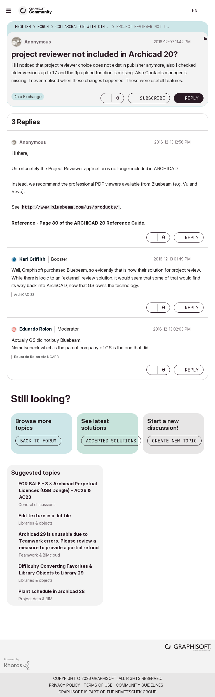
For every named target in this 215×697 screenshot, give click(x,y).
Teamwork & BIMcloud (39, 555)
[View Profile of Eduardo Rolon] (35, 329)
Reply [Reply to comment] (192, 237)
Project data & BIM (35, 598)
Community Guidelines (139, 685)
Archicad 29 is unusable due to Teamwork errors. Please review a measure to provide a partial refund (58, 540)
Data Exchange (28, 96)
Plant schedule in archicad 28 (51, 591)
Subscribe (152, 98)
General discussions (36, 504)
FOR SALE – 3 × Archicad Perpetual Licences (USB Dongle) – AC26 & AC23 (57, 490)
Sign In (206, 10)
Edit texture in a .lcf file (44, 515)
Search (177, 10)
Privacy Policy (64, 685)
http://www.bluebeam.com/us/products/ (70, 207)
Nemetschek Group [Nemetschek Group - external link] (135, 691)
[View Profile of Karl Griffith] (32, 259)
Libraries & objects (35, 523)
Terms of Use (98, 685)
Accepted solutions (111, 441)
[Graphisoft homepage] (188, 648)
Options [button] (200, 27)
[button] (106, 98)
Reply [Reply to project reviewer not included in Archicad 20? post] (192, 98)
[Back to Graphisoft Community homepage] (37, 10)
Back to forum (38, 441)
